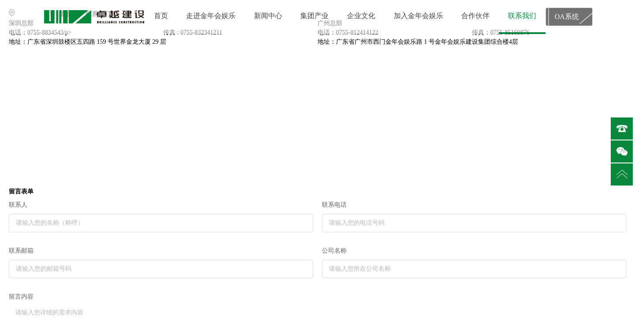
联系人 (18, 204)
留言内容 (21, 296)
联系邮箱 (21, 250)
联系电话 (334, 204)
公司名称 (334, 250)
